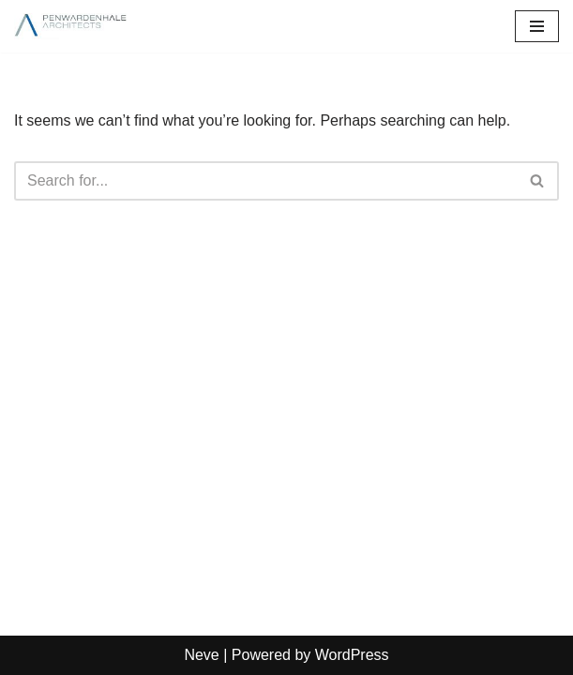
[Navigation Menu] (537, 26)
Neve (201, 655)
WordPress (352, 655)
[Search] (265, 181)
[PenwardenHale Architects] (70, 26)
